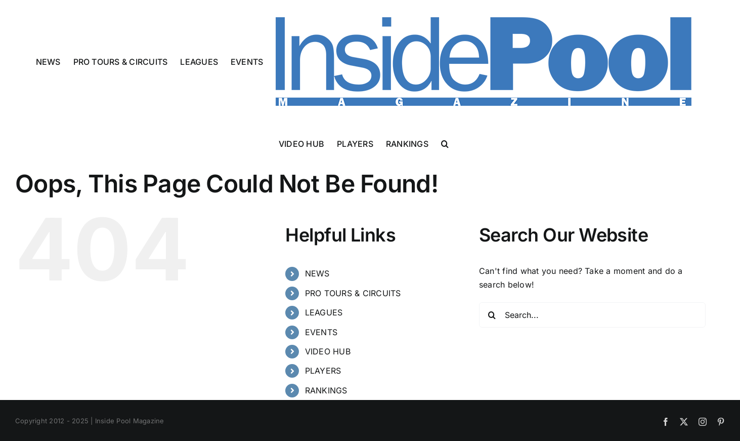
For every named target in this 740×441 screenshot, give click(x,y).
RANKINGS (326, 390)
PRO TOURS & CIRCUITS (353, 293)
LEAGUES (324, 312)
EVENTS (321, 332)
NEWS (317, 273)
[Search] (491, 315)
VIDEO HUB (328, 351)
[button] (445, 143)
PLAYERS (323, 371)
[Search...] (592, 315)
